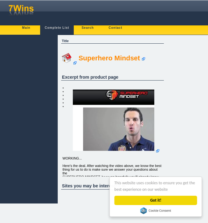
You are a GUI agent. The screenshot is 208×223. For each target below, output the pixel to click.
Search (87, 27)
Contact (115, 27)
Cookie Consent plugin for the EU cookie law (155, 210)
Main (26, 27)
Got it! (155, 200)
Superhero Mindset (109, 58)
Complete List (57, 27)
